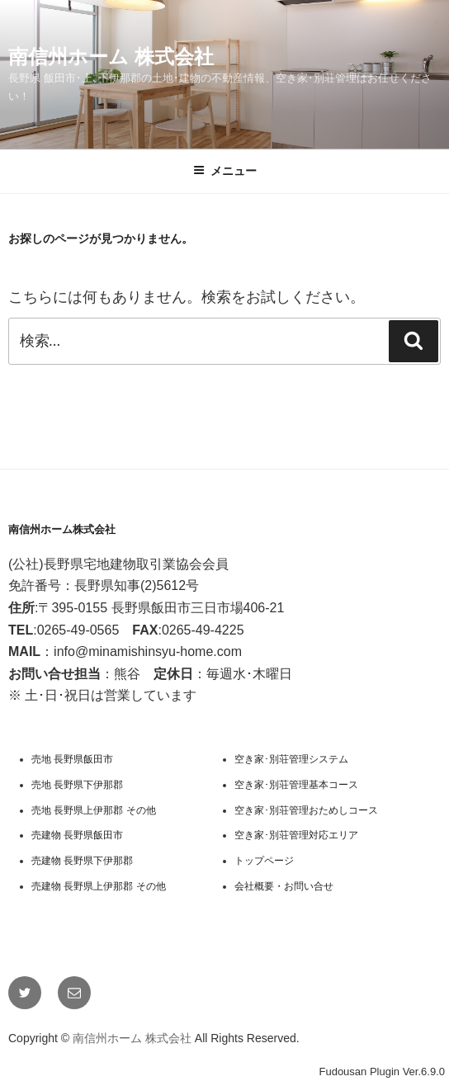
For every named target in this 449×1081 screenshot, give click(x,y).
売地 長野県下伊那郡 (77, 785)
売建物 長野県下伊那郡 (82, 860)
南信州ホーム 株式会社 (111, 56)
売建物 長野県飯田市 (77, 835)
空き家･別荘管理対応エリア (296, 835)
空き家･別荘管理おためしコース (306, 810)
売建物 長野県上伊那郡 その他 (98, 886)
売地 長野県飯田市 (72, 759)
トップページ (264, 860)
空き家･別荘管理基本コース (296, 785)
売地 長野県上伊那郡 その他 (93, 810)
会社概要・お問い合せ (283, 886)
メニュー (225, 170)
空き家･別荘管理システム (291, 759)
